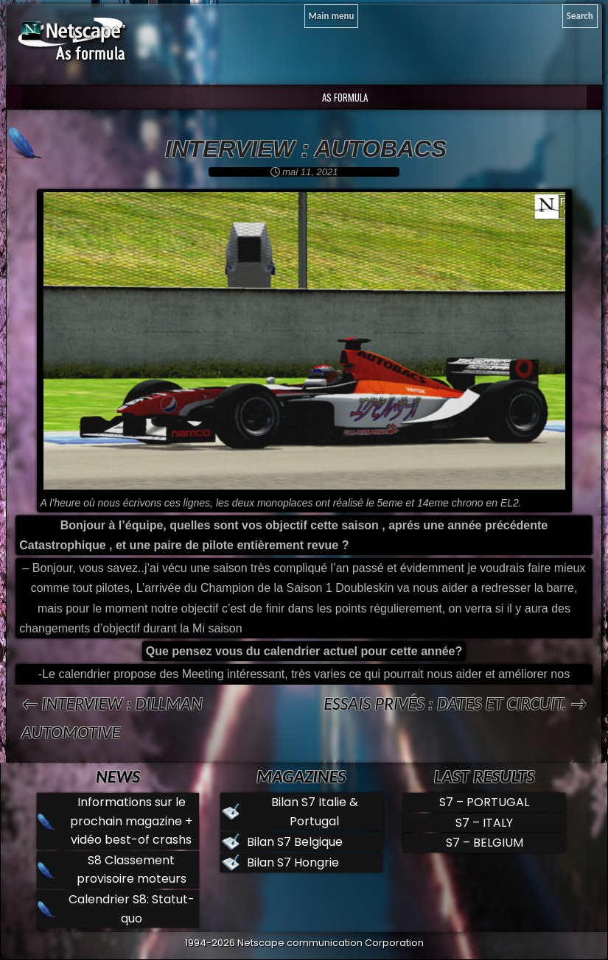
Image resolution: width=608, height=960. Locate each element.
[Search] (580, 16)
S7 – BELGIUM (484, 842)
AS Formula (344, 97)
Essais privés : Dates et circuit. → (455, 703)
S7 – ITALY (484, 822)
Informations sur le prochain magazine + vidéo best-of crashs (131, 821)
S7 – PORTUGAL (484, 802)
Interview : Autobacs (306, 148)
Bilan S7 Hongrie (293, 862)
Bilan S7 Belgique (295, 841)
